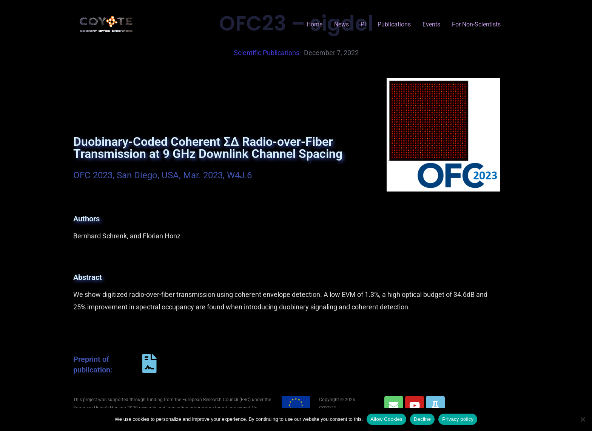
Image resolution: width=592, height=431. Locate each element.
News (341, 24)
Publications (394, 24)
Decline (422, 419)
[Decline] (582, 419)
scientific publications (266, 53)
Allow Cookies (386, 419)
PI (363, 24)
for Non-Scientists (476, 24)
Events (431, 24)
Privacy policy (457, 419)
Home (314, 24)
